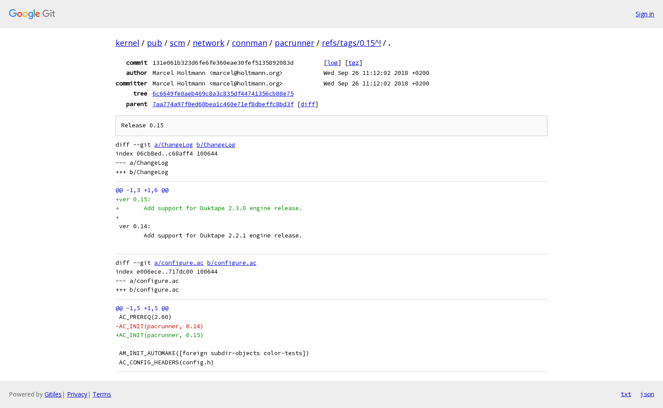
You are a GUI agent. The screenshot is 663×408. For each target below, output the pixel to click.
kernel (127, 42)
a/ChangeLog (173, 144)
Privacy (77, 394)
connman (249, 42)
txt (626, 394)
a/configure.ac (179, 263)
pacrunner (294, 42)
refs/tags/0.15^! (351, 42)
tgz (353, 63)
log (332, 63)
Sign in (645, 14)
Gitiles (53, 394)
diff (308, 104)
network (208, 42)
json (647, 394)
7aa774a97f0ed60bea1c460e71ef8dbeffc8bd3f (223, 104)
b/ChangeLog (216, 144)
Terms (102, 394)
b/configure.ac (232, 263)
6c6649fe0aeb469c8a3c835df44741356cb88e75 (223, 93)
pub (154, 42)
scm (177, 42)
